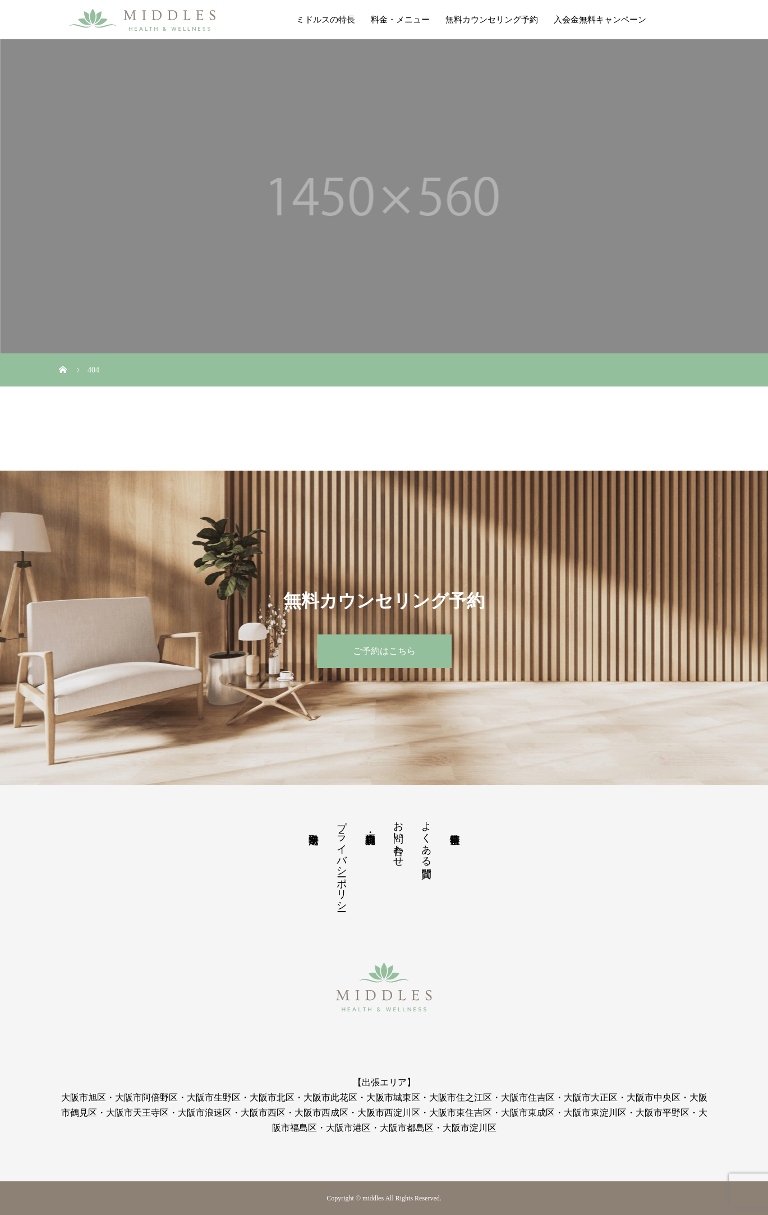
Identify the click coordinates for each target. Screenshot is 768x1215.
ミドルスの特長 (325, 19)
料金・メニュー (400, 19)
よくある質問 (426, 837)
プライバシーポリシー (341, 860)
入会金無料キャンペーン (600, 19)
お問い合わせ (398, 838)
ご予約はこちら (384, 651)
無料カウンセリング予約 (491, 19)
